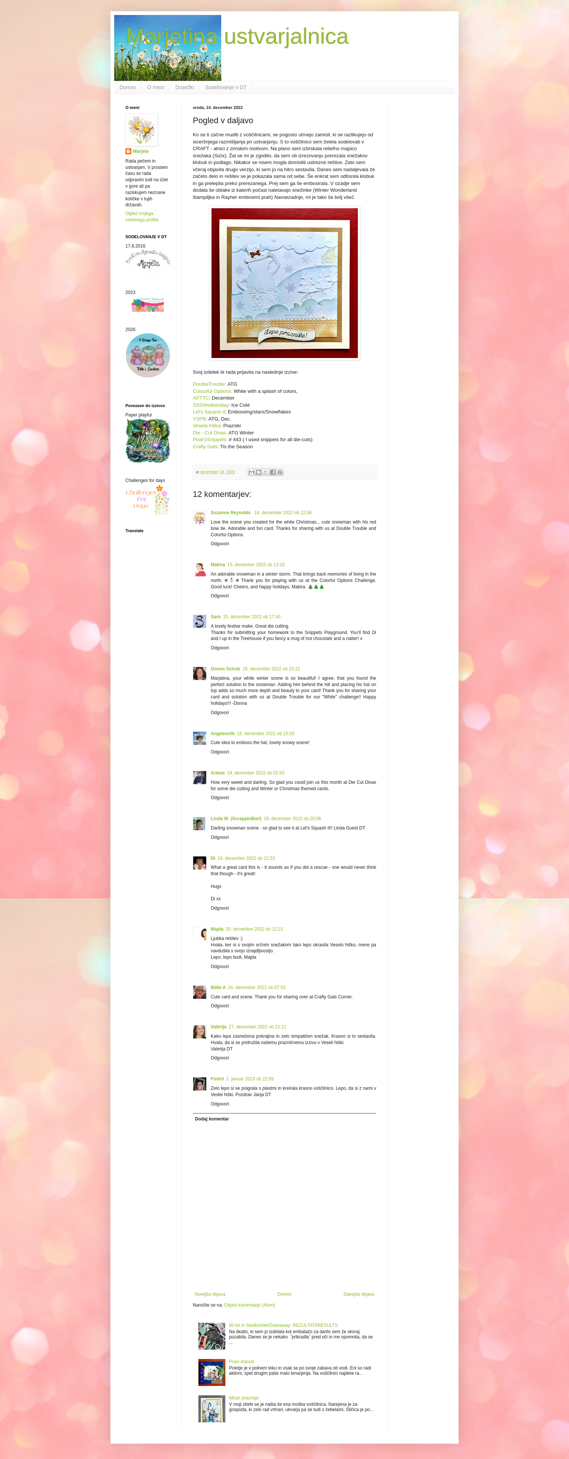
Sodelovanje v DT (226, 87)
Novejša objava (210, 1294)
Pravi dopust (241, 1361)
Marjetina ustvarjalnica (237, 36)
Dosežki (184, 87)
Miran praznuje (244, 1398)
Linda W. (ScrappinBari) (236, 818)
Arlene (218, 773)
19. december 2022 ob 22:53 (246, 858)
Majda (217, 929)
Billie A (218, 987)
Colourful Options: (213, 391)
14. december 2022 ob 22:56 (282, 512)
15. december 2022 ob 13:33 (255, 564)
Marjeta (141, 151)
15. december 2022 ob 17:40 (251, 616)
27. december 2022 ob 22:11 (257, 1026)
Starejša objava (358, 1294)
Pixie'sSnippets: (210, 439)
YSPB (199, 419)
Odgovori (220, 543)
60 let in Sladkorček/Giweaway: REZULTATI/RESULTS (283, 1325)
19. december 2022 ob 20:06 (292, 818)
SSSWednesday (211, 405)
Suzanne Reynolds (231, 512)
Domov (127, 87)
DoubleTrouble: (210, 384)
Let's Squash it (209, 412)
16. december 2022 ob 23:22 (271, 668)
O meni (155, 87)
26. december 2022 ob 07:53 (256, 987)
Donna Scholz (225, 668)
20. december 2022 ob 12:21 (254, 929)
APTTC (201, 398)
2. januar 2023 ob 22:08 (250, 1079)
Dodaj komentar (212, 1119)
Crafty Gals (205, 446)
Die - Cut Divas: (210, 433)
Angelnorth (223, 733)
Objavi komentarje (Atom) (249, 1305)
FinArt (217, 1079)
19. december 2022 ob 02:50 (255, 773)
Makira (218, 564)
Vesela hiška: (207, 425)
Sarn (216, 616)
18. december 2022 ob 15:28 (265, 733)
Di (213, 858)
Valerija (218, 1026)
